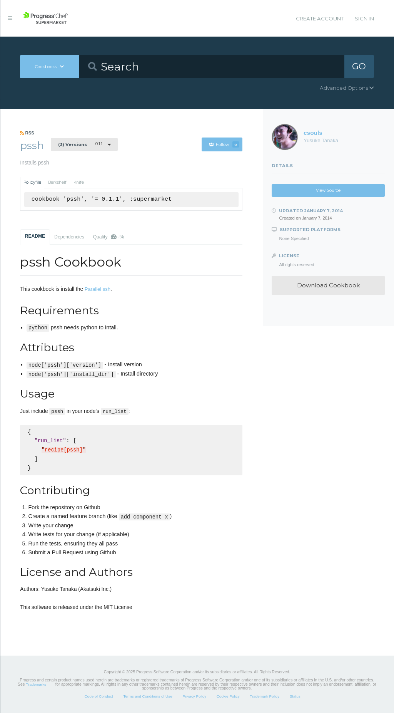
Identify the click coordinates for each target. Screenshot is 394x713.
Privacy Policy (194, 696)
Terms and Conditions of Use (147, 696)
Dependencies (69, 237)
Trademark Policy (264, 696)
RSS (27, 133)
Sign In (364, 18)
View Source (328, 190)
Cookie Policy (228, 696)
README (35, 236)
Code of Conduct (98, 696)
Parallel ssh (97, 289)
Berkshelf (57, 182)
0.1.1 (80, 144)
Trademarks (36, 684)
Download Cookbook (328, 285)
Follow (224, 144)
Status (295, 696)
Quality (108, 237)
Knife (78, 182)
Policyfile (32, 182)
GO (359, 66)
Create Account (320, 18)
